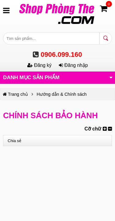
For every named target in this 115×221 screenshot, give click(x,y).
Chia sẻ (14, 140)
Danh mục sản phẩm (58, 77)
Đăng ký (40, 65)
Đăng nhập (73, 65)
